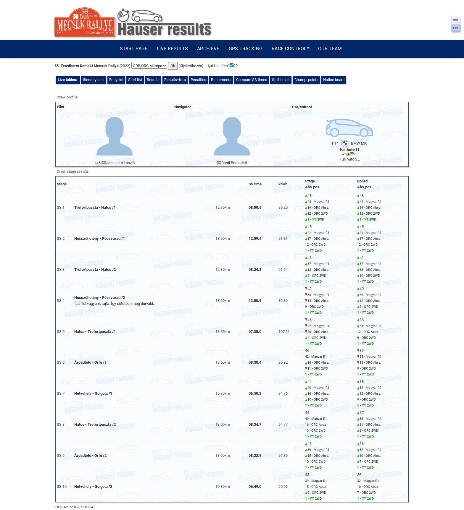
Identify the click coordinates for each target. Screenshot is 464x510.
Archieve (208, 48)
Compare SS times (251, 79)
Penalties (198, 79)
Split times (281, 79)
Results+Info (175, 79)
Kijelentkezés (191, 66)
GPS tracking (246, 48)
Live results (172, 48)
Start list (135, 79)
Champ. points (306, 79)
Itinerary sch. (93, 79)
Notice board (333, 79)
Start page (134, 48)
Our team (330, 48)
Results (153, 79)
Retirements (221, 79)
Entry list (116, 79)
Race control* (290, 48)
